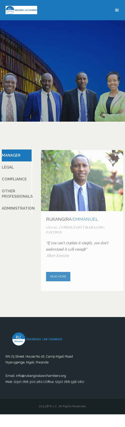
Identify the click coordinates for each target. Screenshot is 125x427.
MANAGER (11, 155)
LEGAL (8, 167)
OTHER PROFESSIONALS (17, 194)
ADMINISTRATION (17, 208)
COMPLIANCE (14, 179)
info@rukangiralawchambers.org (41, 376)
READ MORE (58, 277)
